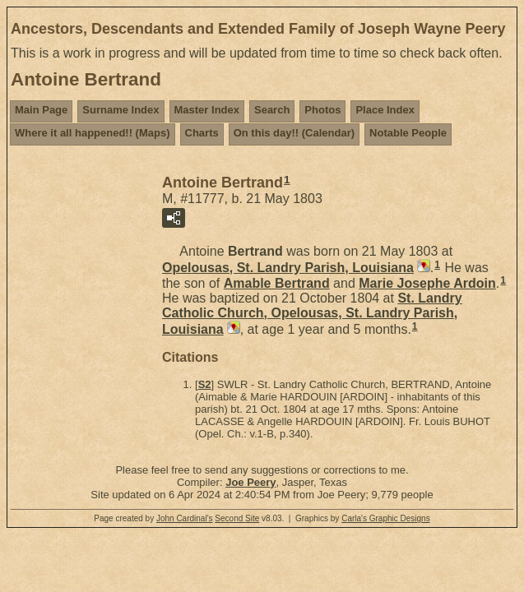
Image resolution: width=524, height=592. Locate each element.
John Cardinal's (184, 518)
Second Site (237, 518)
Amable (277, 283)
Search (272, 110)
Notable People (408, 133)
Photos (322, 110)
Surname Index (120, 110)
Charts (202, 133)
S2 (204, 384)
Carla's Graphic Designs (385, 518)
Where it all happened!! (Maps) (92, 133)
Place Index (385, 110)
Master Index (206, 110)
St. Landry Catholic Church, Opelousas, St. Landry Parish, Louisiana (312, 313)
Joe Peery (250, 482)
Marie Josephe (427, 283)
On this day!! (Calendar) (294, 133)
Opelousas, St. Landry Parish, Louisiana (288, 268)
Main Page (41, 110)
